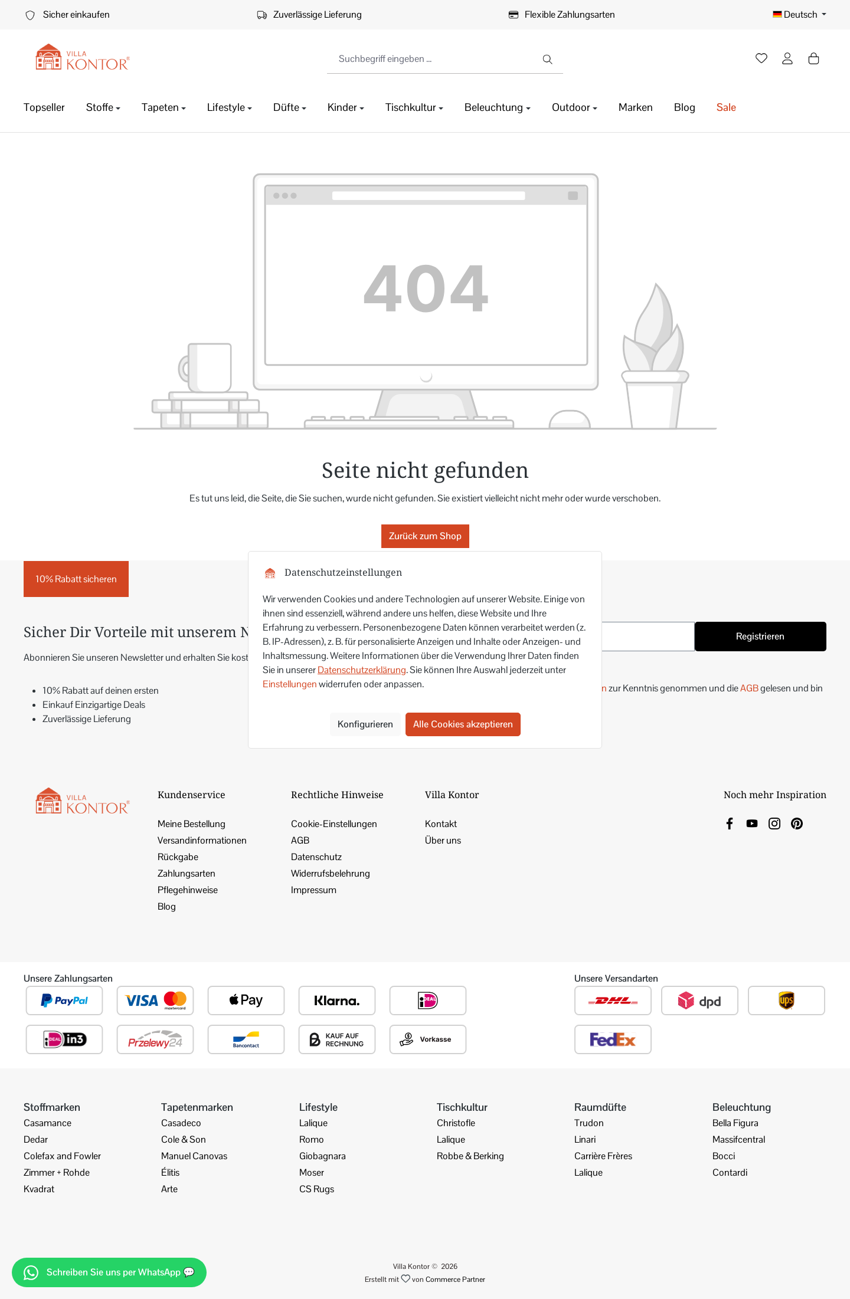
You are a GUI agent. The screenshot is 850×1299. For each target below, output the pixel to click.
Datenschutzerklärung (362, 670)
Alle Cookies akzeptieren (463, 724)
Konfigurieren (365, 724)
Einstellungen (290, 684)
